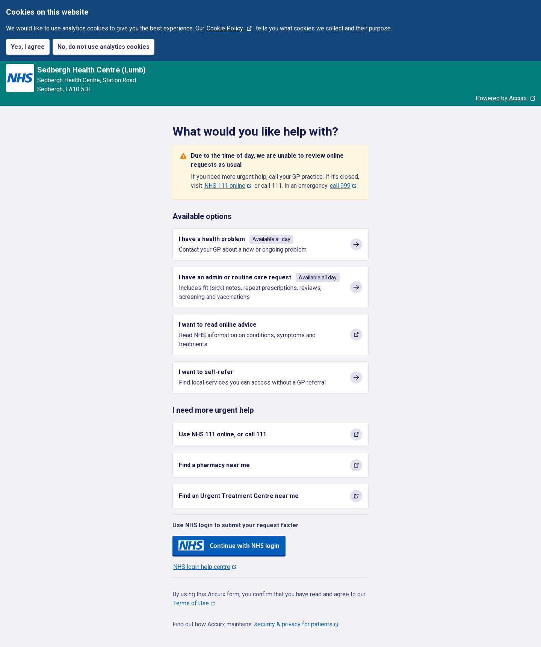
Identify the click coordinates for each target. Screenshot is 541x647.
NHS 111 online (224, 185)
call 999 (340, 185)
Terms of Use (191, 603)
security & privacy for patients (293, 624)
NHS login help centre (201, 566)
